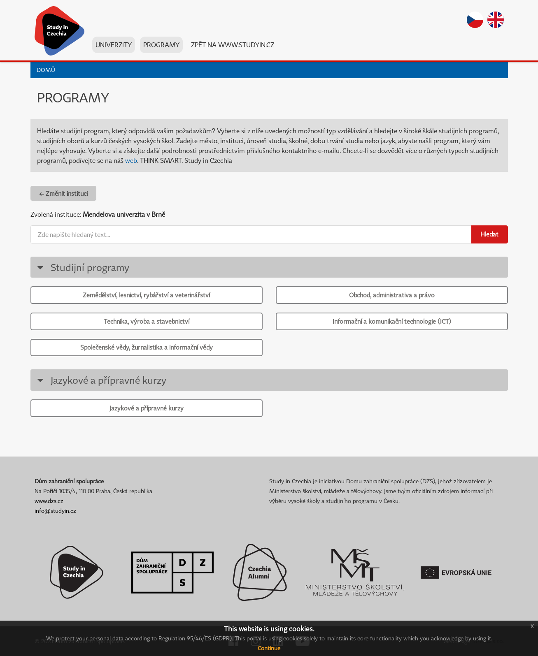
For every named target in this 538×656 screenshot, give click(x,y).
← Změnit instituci (63, 193)
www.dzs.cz (49, 500)
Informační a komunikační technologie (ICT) (392, 321)
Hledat (489, 234)
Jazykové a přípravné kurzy (101, 380)
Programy (161, 45)
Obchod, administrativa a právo (392, 295)
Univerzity (113, 45)
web (131, 160)
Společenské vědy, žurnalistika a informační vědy (146, 347)
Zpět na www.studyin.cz (232, 45)
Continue (269, 647)
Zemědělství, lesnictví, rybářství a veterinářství (146, 295)
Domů (46, 69)
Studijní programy (82, 267)
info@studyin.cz (55, 510)
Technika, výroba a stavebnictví (146, 321)
